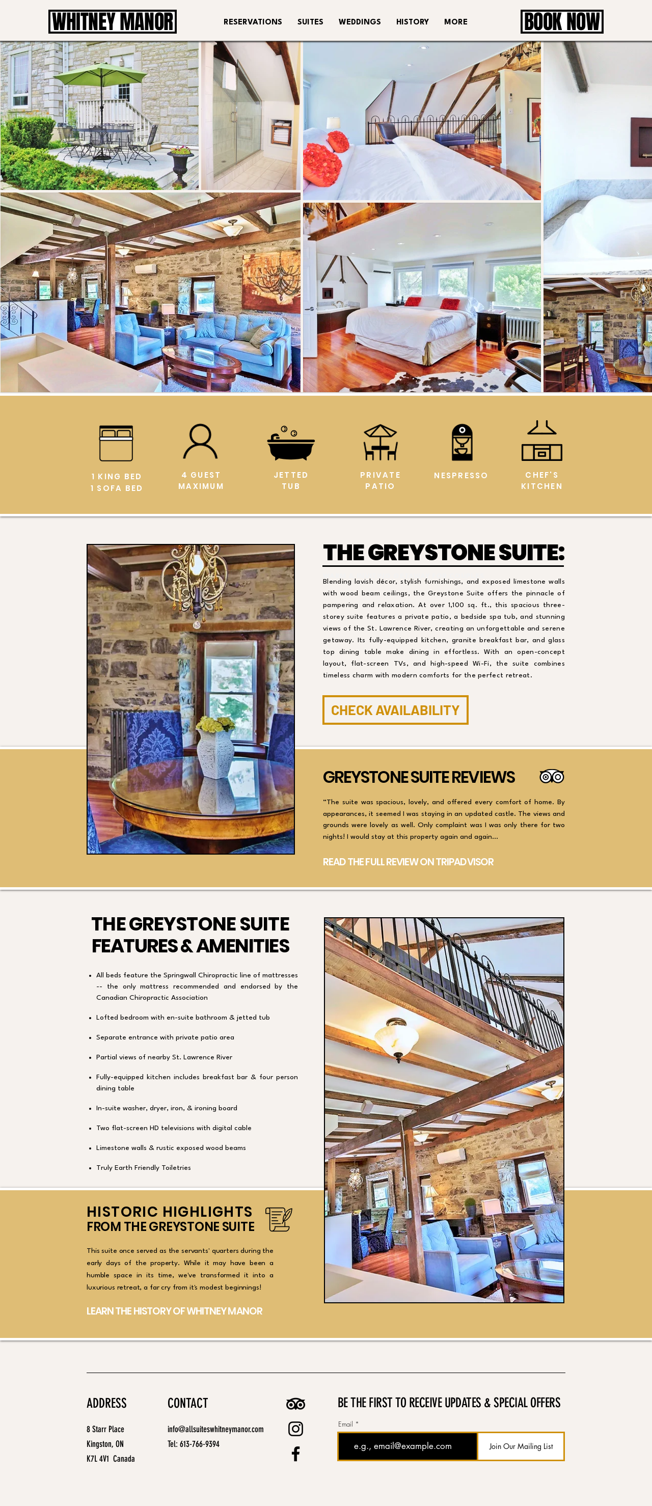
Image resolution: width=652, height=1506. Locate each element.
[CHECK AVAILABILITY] (395, 710)
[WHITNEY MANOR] (112, 22)
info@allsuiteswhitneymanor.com (216, 1429)
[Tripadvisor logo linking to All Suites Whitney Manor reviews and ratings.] (296, 1404)
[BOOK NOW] (562, 22)
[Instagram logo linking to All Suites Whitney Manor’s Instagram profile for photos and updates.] (296, 1429)
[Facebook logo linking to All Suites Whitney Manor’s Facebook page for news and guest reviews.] (296, 1454)
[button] (310, 23)
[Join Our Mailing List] (521, 1446)
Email (345, 1424)
